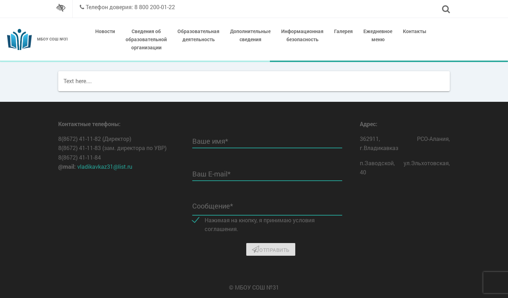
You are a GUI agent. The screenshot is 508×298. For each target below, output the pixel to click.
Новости (105, 31)
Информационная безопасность (302, 35)
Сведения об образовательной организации (146, 39)
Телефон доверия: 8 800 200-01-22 (130, 7)
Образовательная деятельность (198, 35)
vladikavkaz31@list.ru (104, 166)
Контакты (415, 31)
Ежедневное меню (377, 35)
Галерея (343, 31)
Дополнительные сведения (250, 35)
